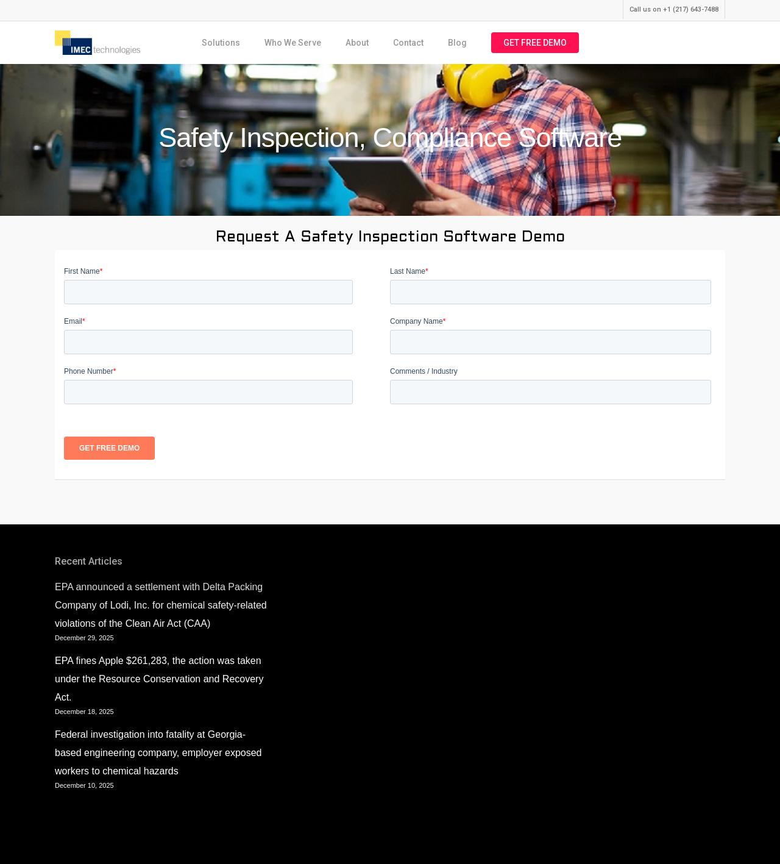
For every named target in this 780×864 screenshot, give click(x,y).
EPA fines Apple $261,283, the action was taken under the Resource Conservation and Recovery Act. (159, 678)
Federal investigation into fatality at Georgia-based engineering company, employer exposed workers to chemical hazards (158, 752)
